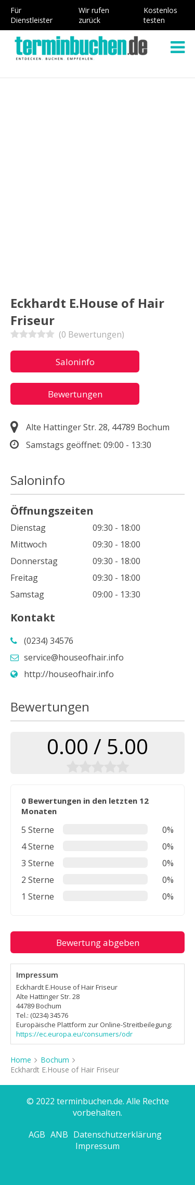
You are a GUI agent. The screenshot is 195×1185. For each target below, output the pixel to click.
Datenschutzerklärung (117, 1134)
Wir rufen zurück (94, 15)
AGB (37, 1134)
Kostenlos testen (160, 15)
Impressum (97, 1146)
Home (20, 1060)
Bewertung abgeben (97, 943)
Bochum (55, 1060)
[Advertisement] (97, 181)
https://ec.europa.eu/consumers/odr (74, 1034)
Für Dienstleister (31, 15)
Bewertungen (75, 394)
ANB (59, 1134)
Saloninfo (75, 362)
